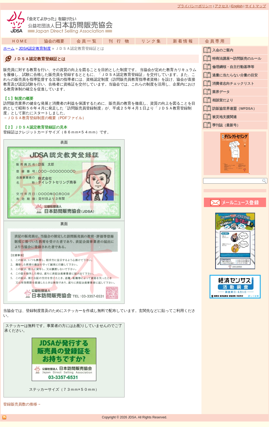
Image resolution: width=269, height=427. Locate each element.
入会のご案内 (222, 50)
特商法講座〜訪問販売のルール (236, 58)
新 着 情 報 (183, 41)
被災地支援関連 (224, 117)
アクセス (222, 6)
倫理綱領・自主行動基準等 (233, 67)
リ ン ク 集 (151, 41)
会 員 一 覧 (86, 41)
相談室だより (222, 100)
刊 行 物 (119, 41)
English (237, 6)
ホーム (9, 48)
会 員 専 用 (215, 41)
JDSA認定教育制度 (35, 48)
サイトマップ (255, 6)
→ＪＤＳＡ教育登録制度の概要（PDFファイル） (44, 118)
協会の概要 (54, 41)
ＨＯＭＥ (20, 41)
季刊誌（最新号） (226, 125)
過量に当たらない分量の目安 (235, 75)
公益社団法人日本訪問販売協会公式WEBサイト (62, 22)
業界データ (221, 92)
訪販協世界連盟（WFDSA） (234, 108)
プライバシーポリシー (194, 6)
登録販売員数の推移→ (22, 404)
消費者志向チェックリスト (233, 83)
